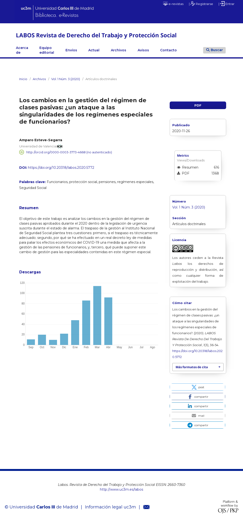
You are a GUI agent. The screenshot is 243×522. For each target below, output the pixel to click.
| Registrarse (201, 3)
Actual (93, 50)
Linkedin (188, 50)
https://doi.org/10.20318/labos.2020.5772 (61, 167)
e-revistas (173, 3)
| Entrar (226, 3)
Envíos (71, 50)
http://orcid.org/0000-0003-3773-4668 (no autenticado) (69, 152)
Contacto (168, 50)
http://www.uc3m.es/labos (121, 489)
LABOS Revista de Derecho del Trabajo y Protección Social (96, 35)
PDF (197, 105)
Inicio (23, 79)
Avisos (143, 50)
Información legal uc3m (110, 507)
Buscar (214, 50)
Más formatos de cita (192, 367)
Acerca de (22, 50)
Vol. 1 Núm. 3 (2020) (65, 79)
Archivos (118, 50)
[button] (197, 387)
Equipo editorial (46, 50)
